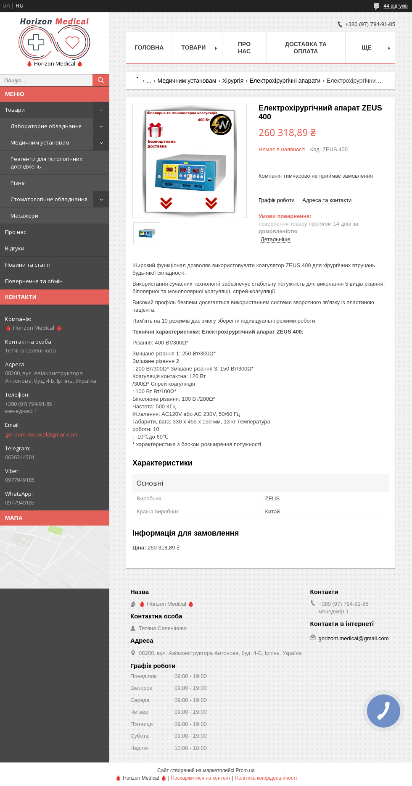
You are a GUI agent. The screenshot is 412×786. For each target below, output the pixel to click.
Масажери (24, 215)
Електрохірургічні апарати (285, 80)
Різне (18, 183)
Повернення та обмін (34, 281)
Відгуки (14, 248)
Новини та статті (27, 264)
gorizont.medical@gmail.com (41, 434)
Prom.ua (245, 770)
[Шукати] (100, 80)
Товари (15, 109)
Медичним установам (40, 142)
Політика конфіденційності (266, 778)
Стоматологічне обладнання (49, 199)
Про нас (15, 232)
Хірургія (233, 80)
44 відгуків (396, 6)
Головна (149, 47)
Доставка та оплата (306, 48)
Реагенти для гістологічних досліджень (46, 162)
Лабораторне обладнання (46, 126)
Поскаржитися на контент (200, 778)
